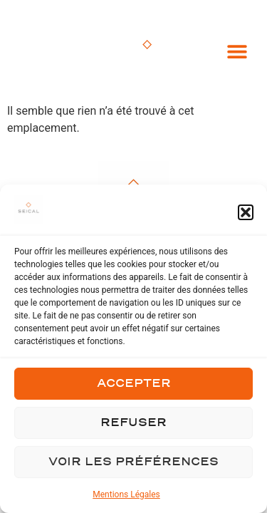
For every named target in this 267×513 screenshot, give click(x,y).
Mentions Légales (126, 494)
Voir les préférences (133, 462)
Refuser (133, 422)
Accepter (134, 383)
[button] (246, 212)
